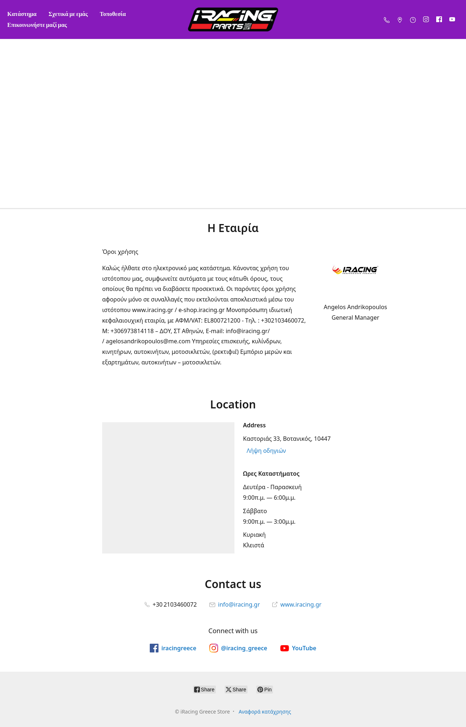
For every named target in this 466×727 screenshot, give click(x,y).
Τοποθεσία (113, 13)
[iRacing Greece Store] (233, 19)
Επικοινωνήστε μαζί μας (37, 24)
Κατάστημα (22, 13)
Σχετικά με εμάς (68, 13)
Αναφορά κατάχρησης (264, 711)
